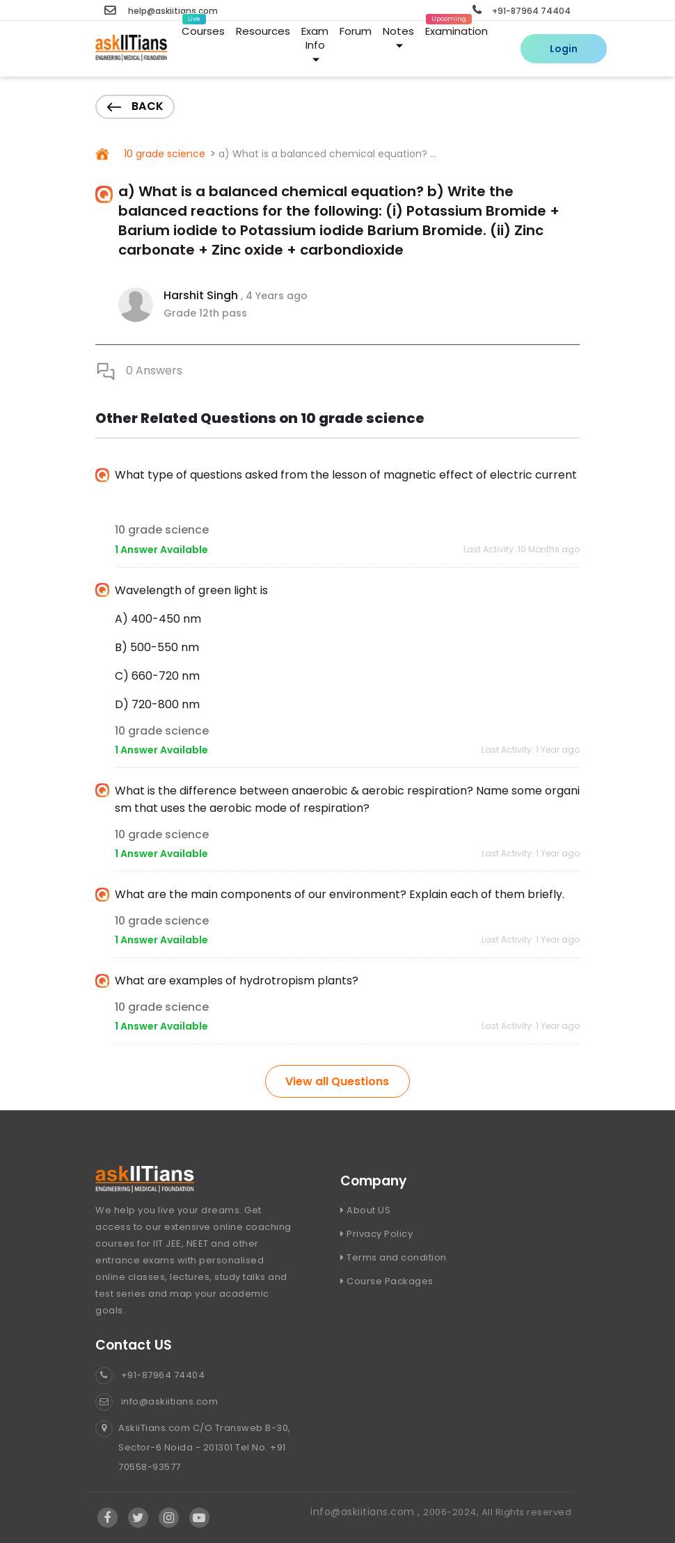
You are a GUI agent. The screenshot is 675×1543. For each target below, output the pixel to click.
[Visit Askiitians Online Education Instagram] (169, 1518)
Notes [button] (398, 36)
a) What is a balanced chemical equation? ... (327, 154)
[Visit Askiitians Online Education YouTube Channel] (199, 1518)
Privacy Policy (376, 1233)
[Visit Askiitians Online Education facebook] (107, 1518)
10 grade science (163, 154)
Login (564, 49)
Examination (456, 28)
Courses (203, 28)
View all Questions (337, 1081)
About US (365, 1210)
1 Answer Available (161, 550)
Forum (356, 31)
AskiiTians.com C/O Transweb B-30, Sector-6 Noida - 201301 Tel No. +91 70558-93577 (193, 1447)
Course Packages (387, 1281)
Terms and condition (393, 1257)
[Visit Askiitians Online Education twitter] (138, 1518)
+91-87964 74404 (521, 11)
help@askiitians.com (161, 11)
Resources (263, 31)
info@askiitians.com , (366, 1512)
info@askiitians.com (156, 1401)
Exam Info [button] (314, 43)
